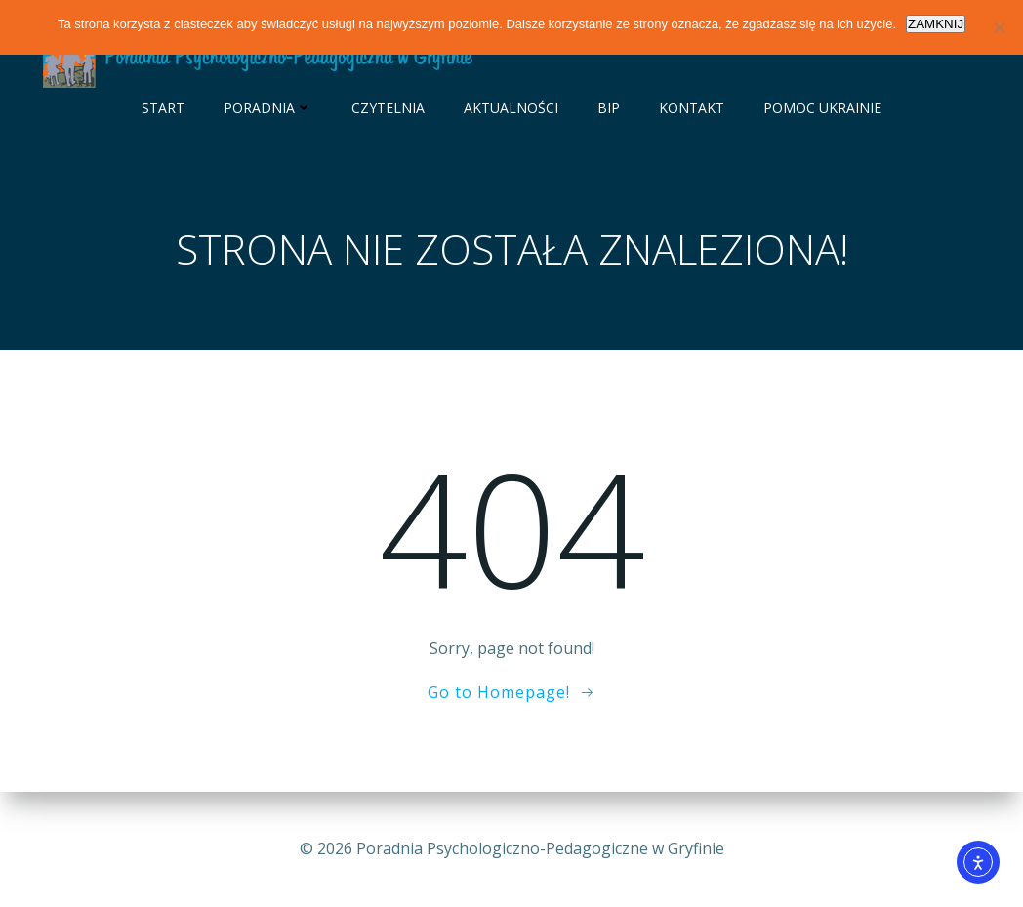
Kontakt (691, 108)
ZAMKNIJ (935, 24)
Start (163, 108)
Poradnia (268, 108)
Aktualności (511, 108)
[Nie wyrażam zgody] (998, 27)
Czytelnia (388, 108)
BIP (608, 108)
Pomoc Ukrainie (822, 108)
